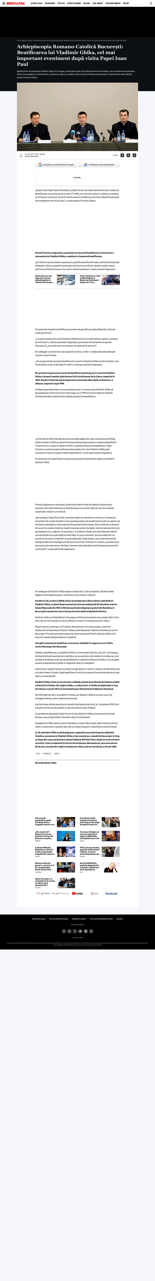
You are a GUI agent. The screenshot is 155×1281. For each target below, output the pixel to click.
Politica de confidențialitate (101, 919)
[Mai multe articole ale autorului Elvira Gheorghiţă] (21, 155)
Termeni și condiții (79, 919)
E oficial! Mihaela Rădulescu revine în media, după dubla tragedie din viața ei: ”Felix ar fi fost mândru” (44, 851)
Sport (126, 3)
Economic (50, 3)
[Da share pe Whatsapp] (134, 155)
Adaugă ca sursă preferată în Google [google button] (56, 165)
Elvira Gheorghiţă (31, 156)
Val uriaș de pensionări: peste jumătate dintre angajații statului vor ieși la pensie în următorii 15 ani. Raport (44, 821)
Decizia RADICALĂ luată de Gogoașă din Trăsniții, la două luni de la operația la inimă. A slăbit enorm (89, 866)
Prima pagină (22, 40)
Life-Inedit (98, 3)
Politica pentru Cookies (58, 919)
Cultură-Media (112, 3)
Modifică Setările (77, 925)
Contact (119, 919)
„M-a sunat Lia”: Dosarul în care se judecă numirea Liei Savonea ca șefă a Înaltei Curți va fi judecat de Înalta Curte (44, 835)
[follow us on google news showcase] (60, 893)
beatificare (47, 753)
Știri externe (74, 3)
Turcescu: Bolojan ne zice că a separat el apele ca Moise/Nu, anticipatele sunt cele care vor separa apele (90, 835)
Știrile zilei (36, 3)
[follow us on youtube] (77, 893)
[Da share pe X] (128, 155)
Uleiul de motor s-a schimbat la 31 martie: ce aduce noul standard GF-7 (45, 882)
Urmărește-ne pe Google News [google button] (99, 164)
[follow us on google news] (43, 893)
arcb (38, 753)
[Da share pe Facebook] (122, 155)
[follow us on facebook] (111, 893)
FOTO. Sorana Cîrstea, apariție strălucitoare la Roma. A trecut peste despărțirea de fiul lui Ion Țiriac (90, 851)
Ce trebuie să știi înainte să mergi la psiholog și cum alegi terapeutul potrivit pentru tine (89, 821)
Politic (61, 3)
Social (86, 3)
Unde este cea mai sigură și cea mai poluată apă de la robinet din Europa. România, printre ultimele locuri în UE (44, 279)
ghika (57, 753)
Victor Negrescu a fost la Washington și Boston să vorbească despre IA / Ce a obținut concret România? (90, 279)
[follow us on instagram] (94, 893)
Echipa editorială (39, 919)
